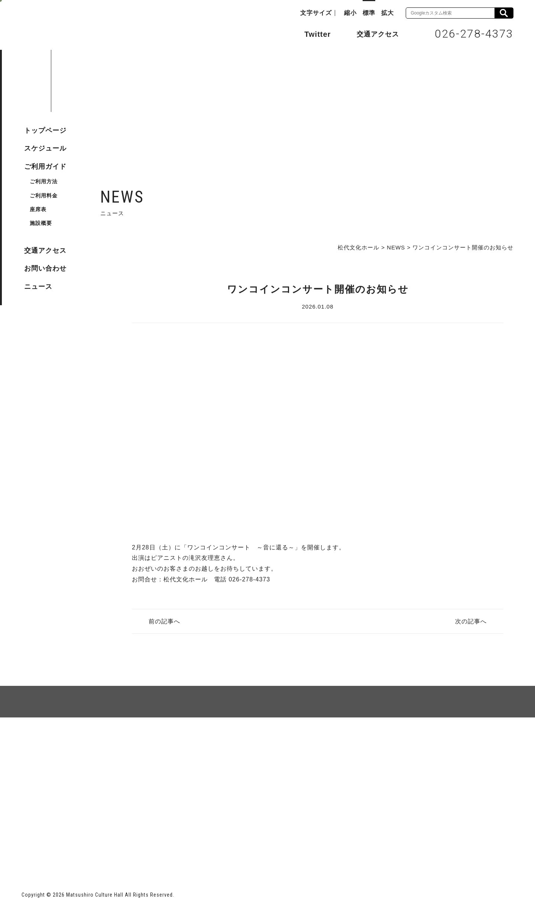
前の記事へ (164, 621)
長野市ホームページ (50, 849)
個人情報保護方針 (112, 744)
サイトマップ (50, 744)
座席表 (38, 209)
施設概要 (41, 223)
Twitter (310, 33)
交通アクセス (372, 34)
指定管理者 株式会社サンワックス (156, 849)
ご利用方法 (44, 181)
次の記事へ (471, 621)
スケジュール (45, 148)
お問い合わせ (45, 268)
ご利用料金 (44, 196)
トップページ (45, 130)
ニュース (38, 286)
